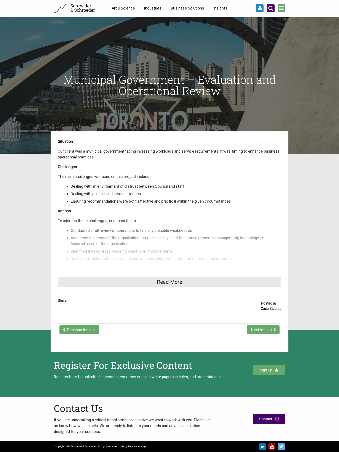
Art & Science (123, 8)
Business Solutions (187, 8)
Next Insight (261, 330)
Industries (153, 8)
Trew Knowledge (137, 446)
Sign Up (269, 370)
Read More (169, 282)
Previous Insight (81, 330)
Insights (220, 8)
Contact (269, 419)
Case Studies (271, 309)
